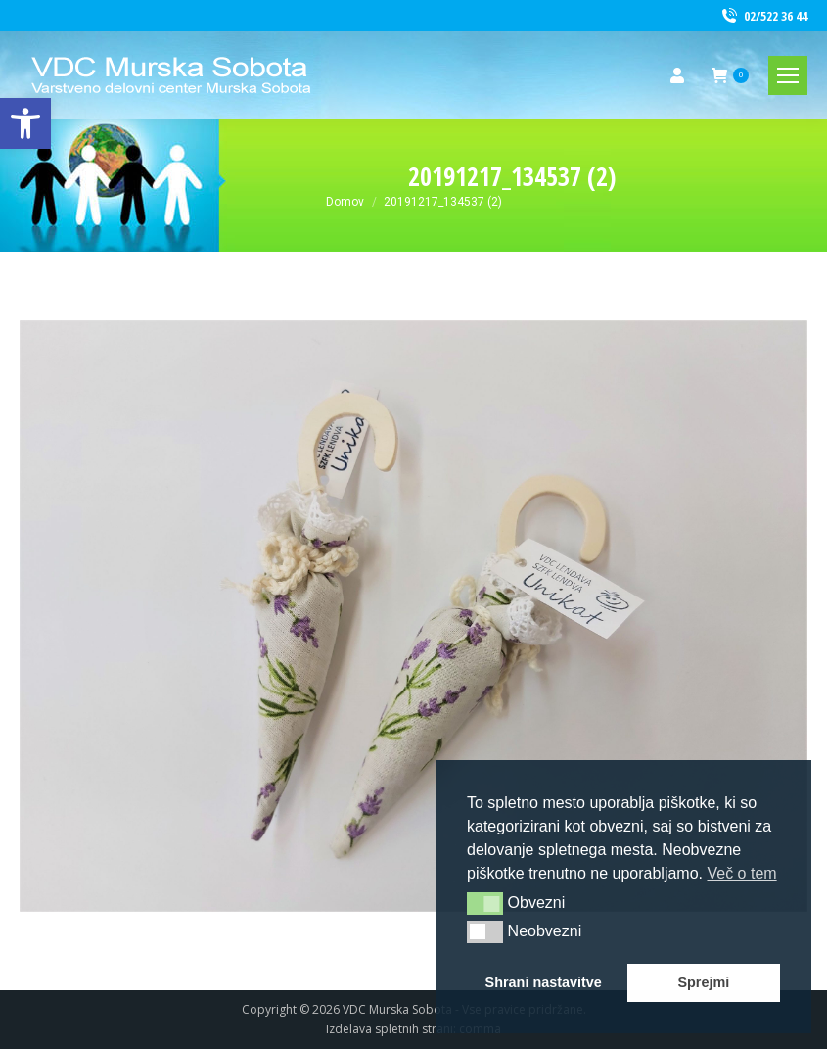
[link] (25, 123)
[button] (485, 903)
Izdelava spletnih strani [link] (389, 1029)
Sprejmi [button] (703, 982)
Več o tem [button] (741, 873)
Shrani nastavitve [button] (543, 982)
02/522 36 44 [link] (763, 16)
